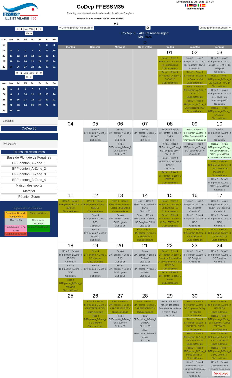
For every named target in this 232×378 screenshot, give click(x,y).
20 (4, 55)
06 (120, 124)
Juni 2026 (29, 73)
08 (170, 124)
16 (47, 55)
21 (4, 61)
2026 (148, 37)
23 (47, 61)
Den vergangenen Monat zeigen (76, 28)
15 (39, 55)
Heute (29, 33)
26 (18, 66)
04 (70, 124)
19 (4, 50)
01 (170, 52)
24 (54, 61)
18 (4, 45)
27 (25, 66)
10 (54, 50)
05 (95, 124)
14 (32, 55)
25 (4, 99)
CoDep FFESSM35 (100, 7)
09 (194, 124)
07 (145, 124)
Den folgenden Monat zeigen (215, 28)
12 (18, 55)
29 (39, 66)
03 (219, 52)
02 (194, 52)
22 (39, 61)
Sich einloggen (195, 8)
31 (54, 66)
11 (11, 55)
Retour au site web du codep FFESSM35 (100, 18)
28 (32, 66)
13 (25, 55)
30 (47, 66)
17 (54, 55)
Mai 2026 (29, 29)
